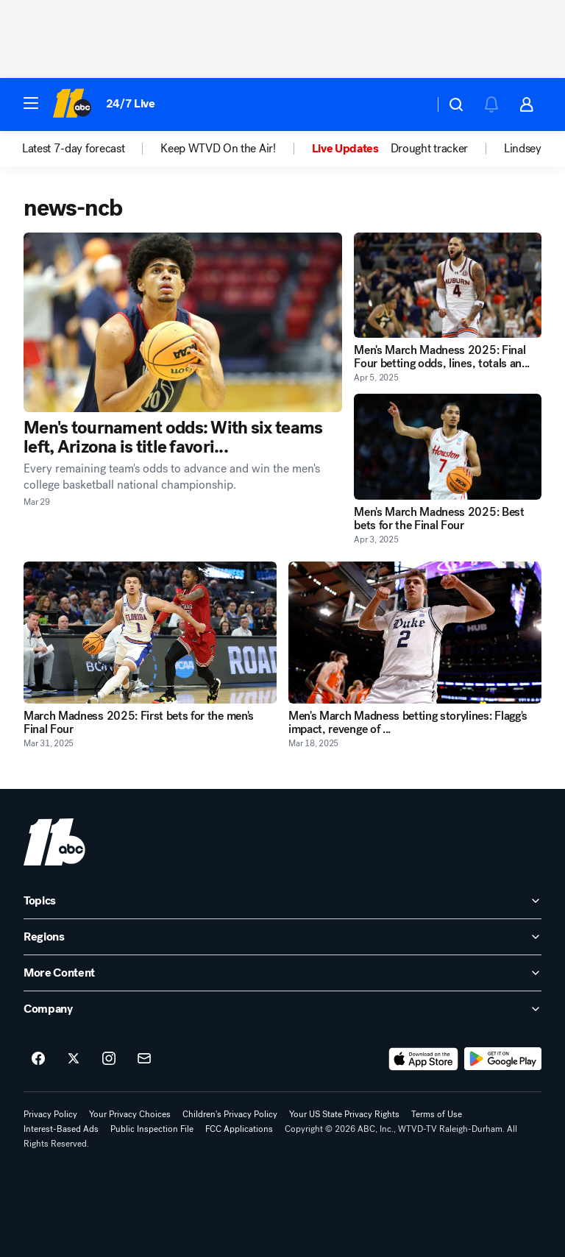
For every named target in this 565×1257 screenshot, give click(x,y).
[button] (30, 103)
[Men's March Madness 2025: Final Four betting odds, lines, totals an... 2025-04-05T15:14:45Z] (447, 285)
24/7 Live (130, 103)
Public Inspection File (151, 1129)
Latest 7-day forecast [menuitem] (73, 148)
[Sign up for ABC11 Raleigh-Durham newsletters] (144, 1059)
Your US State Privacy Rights (344, 1114)
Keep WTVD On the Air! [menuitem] (217, 148)
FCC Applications (239, 1129)
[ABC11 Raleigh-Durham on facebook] (38, 1059)
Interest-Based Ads (61, 1129)
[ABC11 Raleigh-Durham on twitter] (73, 1059)
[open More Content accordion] (282, 973)
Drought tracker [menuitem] (429, 148)
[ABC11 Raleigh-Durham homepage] (71, 104)
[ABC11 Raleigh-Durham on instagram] (109, 1059)
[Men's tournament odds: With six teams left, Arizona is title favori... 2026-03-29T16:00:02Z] (183, 322)
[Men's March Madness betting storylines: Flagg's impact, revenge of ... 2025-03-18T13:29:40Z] (414, 633)
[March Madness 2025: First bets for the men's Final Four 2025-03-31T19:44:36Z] (150, 633)
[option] (91, 148)
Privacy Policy (50, 1114)
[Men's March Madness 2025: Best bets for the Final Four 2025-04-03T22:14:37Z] (447, 446)
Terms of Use (436, 1114)
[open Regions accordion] (282, 937)
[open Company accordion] (282, 1009)
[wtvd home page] (54, 841)
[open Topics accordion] (282, 901)
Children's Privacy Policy (229, 1114)
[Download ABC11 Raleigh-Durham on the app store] (423, 1059)
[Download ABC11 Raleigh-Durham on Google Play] (502, 1059)
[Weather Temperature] (411, 104)
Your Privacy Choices (130, 1114)
